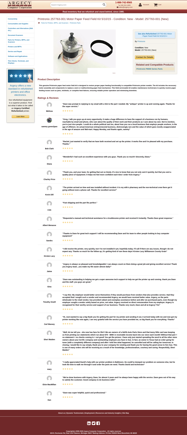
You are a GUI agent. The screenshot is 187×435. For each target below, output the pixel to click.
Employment (90, 413)
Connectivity (12, 19)
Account (146, 5)
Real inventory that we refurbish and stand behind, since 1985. (93, 12)
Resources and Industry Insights (108, 413)
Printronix (141, 41)
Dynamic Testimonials (74, 413)
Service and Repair (15, 51)
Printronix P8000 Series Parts (149, 69)
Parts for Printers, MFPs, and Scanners (18, 41)
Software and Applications (17, 56)
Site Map (125, 413)
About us (61, 413)
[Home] (39, 22)
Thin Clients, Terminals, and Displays (18, 62)
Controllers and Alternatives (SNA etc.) (20, 29)
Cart (159, 5)
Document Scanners (15, 35)
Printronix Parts (75, 23)
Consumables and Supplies (18, 24)
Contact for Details (144, 57)
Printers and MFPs (15, 47)
